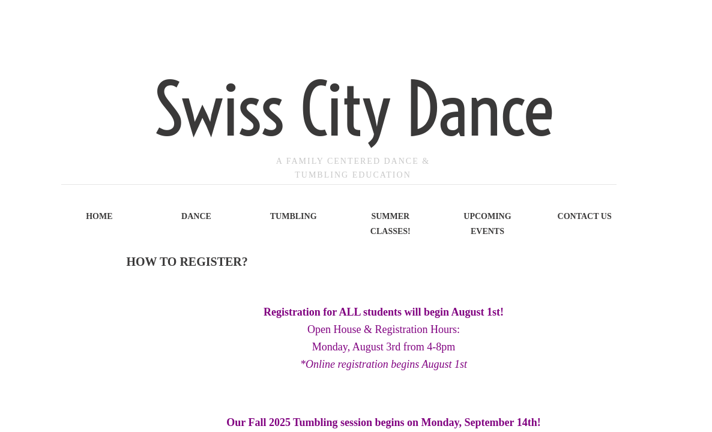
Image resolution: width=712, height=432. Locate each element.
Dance (196, 216)
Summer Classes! (390, 224)
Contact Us (585, 216)
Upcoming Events (487, 224)
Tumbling (293, 216)
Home (99, 216)
